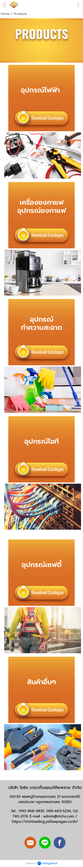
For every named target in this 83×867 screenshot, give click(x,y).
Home (5, 13)
